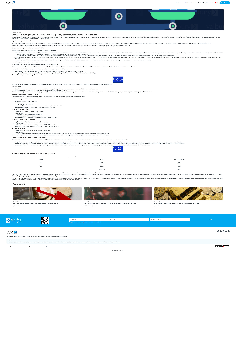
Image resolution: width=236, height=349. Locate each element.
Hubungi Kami (205, 2)
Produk (198, 3)
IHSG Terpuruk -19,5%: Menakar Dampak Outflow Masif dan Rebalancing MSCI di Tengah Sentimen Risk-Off (110, 203)
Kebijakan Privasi (99, 222)
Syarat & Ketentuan (90, 222)
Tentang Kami (179, 3)
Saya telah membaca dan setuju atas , (86, 222)
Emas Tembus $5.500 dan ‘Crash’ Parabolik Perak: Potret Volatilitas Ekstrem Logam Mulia (176, 203)
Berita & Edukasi (189, 3)
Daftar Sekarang (225, 2)
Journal (211, 2)
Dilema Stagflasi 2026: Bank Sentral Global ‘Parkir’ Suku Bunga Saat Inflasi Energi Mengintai (35, 203)
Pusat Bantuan (49, 246)
